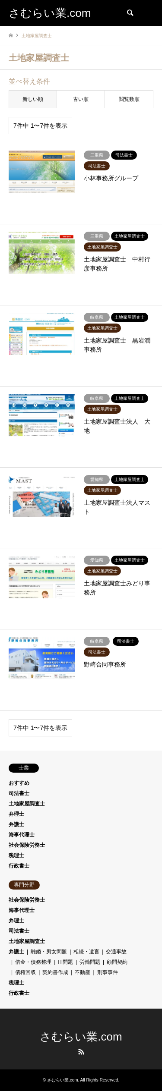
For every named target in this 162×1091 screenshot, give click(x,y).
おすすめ (19, 783)
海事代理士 (22, 835)
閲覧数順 (129, 99)
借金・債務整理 (33, 962)
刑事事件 (107, 972)
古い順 (81, 99)
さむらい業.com (81, 1036)
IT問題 (65, 962)
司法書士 (19, 793)
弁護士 (16, 824)
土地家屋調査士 (27, 804)
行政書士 (19, 866)
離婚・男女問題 (49, 952)
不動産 (82, 972)
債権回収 (25, 972)
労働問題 (89, 962)
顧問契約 (117, 962)
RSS (81, 1052)
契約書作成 (55, 972)
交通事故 (116, 952)
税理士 (16, 855)
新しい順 (32, 99)
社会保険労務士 (27, 845)
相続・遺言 (86, 952)
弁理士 (16, 814)
